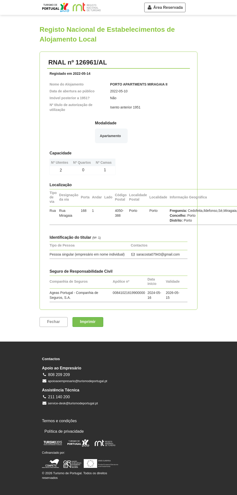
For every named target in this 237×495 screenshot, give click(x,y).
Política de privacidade (64, 431)
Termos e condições (59, 421)
